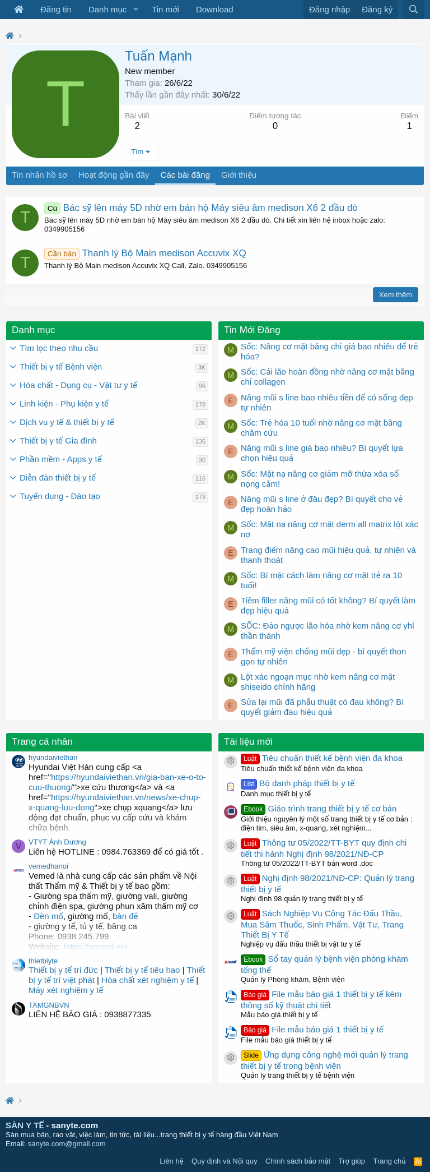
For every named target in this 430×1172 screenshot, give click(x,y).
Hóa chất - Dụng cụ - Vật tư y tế (78, 385)
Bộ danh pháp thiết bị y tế (297, 783)
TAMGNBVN (49, 1005)
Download (214, 9)
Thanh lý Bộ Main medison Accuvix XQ (145, 253)
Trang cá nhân (42, 741)
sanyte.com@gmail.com (67, 1143)
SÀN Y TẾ (25, 1125)
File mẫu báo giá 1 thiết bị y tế (312, 1029)
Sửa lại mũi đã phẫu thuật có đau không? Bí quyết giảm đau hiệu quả (322, 707)
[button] (135, 9)
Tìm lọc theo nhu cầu (59, 348)
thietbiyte (43, 961)
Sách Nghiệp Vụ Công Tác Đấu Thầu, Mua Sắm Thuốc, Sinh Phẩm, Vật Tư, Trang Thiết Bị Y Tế (322, 923)
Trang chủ (389, 1161)
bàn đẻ (125, 916)
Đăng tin (56, 9)
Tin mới (165, 9)
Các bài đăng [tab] (185, 174)
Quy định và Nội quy (224, 1161)
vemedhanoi (48, 866)
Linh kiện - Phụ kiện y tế (64, 403)
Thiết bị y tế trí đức (63, 970)
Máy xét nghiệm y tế (66, 990)
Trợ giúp (352, 1161)
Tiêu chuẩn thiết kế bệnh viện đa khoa (322, 758)
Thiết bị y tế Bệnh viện (61, 366)
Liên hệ (171, 1161)
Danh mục (107, 9)
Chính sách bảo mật (297, 1161)
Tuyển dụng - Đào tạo (60, 496)
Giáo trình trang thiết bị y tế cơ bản (318, 808)
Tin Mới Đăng (252, 330)
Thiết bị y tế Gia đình (58, 440)
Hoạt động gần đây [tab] (113, 174)
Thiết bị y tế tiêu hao (142, 970)
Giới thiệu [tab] (238, 174)
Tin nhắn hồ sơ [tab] (39, 174)
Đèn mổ (47, 916)
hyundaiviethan (53, 757)
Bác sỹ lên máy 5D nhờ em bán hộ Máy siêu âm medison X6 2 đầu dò (201, 207)
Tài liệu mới (248, 741)
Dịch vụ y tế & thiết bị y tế (67, 422)
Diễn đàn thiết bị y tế (58, 477)
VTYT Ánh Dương (57, 842)
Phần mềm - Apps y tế (61, 459)
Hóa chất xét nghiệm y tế (147, 980)
